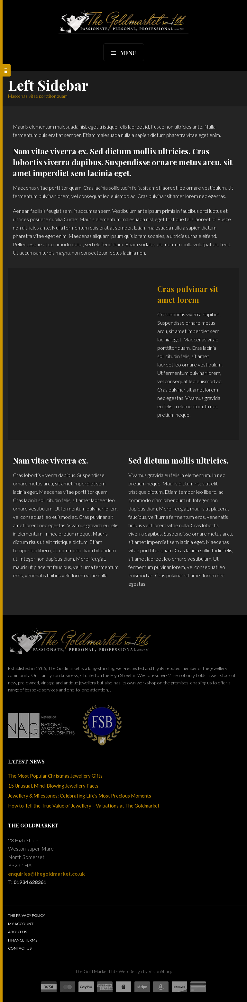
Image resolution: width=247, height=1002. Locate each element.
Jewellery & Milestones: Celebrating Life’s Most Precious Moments (79, 796)
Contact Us (20, 948)
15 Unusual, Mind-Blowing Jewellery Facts (53, 786)
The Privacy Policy (26, 915)
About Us (17, 931)
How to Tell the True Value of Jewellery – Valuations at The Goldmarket (84, 805)
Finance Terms (22, 940)
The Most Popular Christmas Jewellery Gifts (55, 776)
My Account (20, 923)
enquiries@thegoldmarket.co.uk (46, 874)
